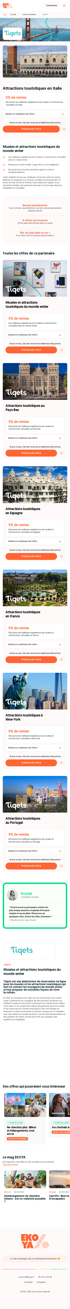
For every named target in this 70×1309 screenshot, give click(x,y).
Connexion (51, 6)
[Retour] (5, 14)
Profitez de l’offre (31, 129)
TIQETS (45, 14)
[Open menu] (64, 6)
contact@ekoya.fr (26, 1277)
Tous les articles (10, 1165)
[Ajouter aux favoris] (64, 129)
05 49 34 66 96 (45, 1277)
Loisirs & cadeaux (29, 14)
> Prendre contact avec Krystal (22, 920)
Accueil (13, 14)
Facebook (28, 1282)
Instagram (41, 1282)
